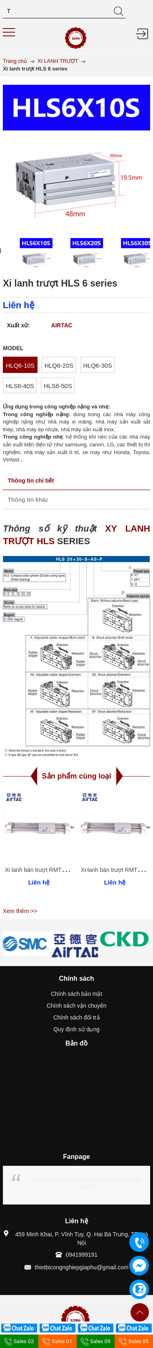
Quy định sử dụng (76, 1029)
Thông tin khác (28, 499)
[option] (26, 254)
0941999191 (82, 1254)
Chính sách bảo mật (76, 994)
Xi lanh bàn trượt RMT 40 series (45, 870)
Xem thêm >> (20, 911)
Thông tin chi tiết (31, 480)
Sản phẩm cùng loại (76, 776)
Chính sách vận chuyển (76, 1005)
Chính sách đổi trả (76, 1017)
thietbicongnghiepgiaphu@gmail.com (82, 1267)
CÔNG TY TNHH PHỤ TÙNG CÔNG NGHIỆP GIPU (87, 1183)
